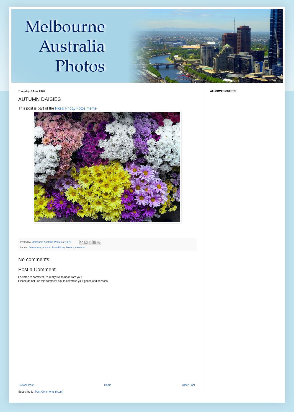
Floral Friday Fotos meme (76, 108)
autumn (46, 247)
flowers (70, 247)
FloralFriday (58, 247)
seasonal (80, 247)
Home (107, 385)
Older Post (188, 385)
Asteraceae (34, 247)
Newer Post (26, 385)
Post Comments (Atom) (49, 391)
